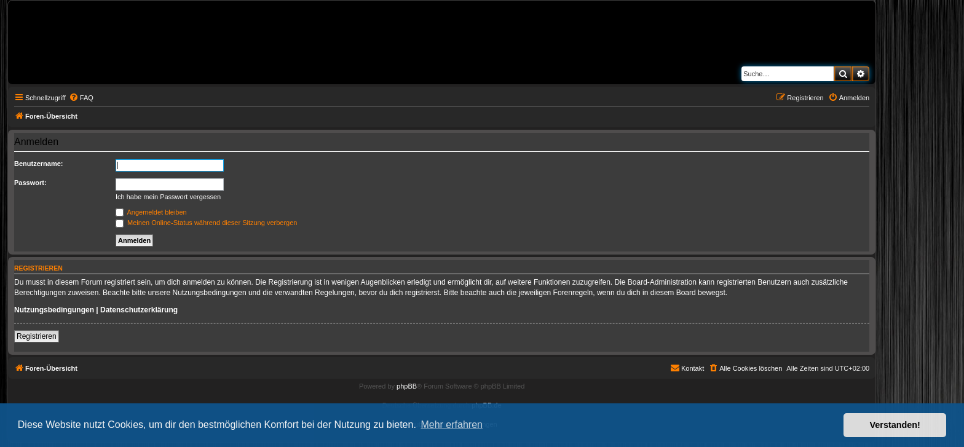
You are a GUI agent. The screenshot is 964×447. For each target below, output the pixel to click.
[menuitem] (81, 97)
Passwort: (30, 182)
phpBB (407, 386)
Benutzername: (38, 163)
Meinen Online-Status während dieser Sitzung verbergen (206, 222)
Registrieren (37, 336)
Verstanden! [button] (895, 425)
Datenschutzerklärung (139, 310)
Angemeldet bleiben (151, 212)
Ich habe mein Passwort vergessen (168, 196)
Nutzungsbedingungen (54, 310)
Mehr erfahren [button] (452, 424)
